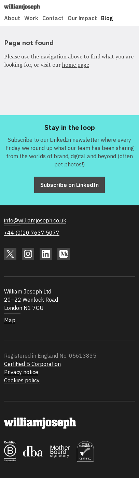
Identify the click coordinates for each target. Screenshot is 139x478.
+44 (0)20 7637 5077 (31, 232)
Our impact (82, 18)
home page (75, 64)
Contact (53, 18)
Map (9, 320)
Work (31, 18)
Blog (107, 18)
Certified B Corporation (32, 363)
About (12, 18)
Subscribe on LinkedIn (69, 184)
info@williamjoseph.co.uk (35, 220)
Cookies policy (22, 380)
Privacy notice (21, 372)
